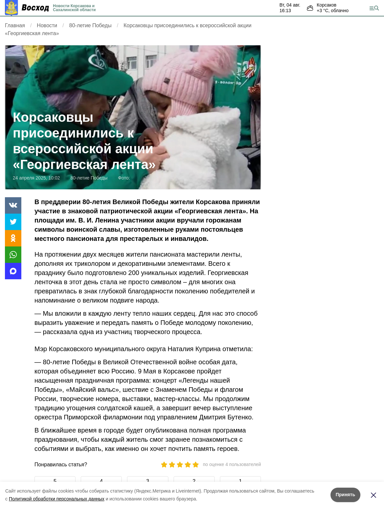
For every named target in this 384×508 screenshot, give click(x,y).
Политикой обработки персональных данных (56, 498)
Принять (345, 494)
